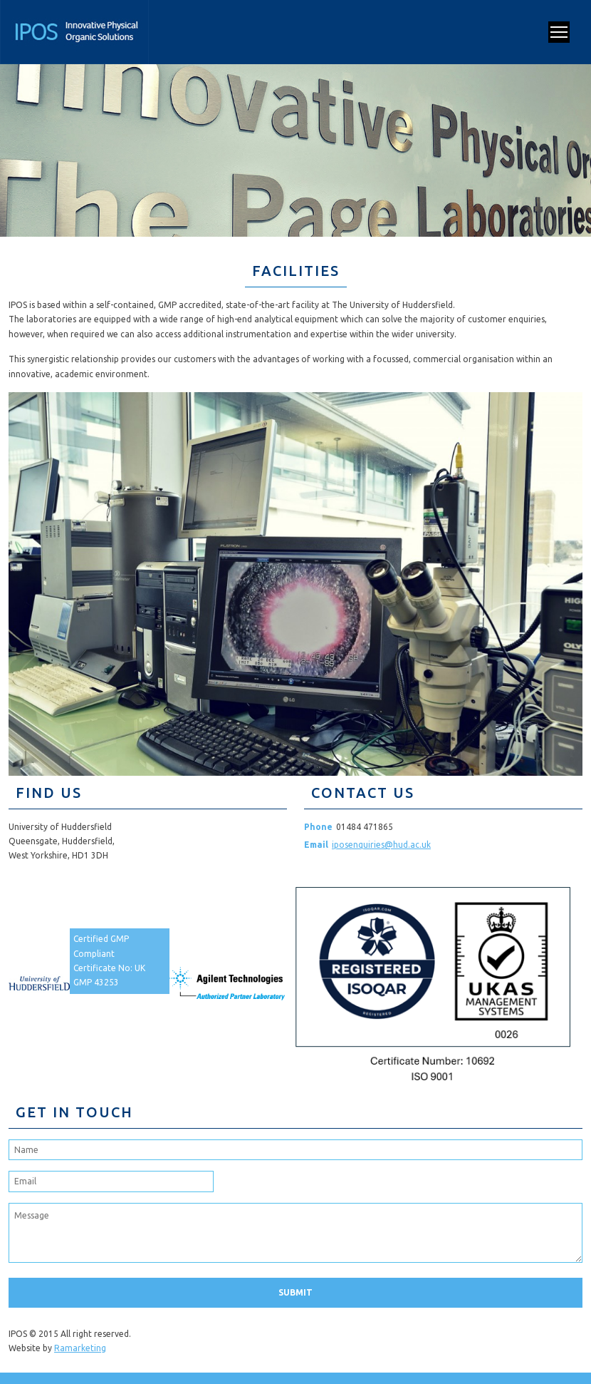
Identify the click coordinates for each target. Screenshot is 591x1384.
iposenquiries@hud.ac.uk (381, 844)
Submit (295, 1292)
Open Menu (559, 32)
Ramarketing (80, 1348)
